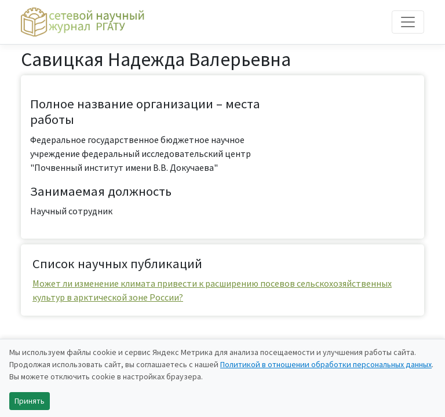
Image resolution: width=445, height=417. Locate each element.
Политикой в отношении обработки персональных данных (326, 364)
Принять (29, 401)
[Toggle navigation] (408, 22)
